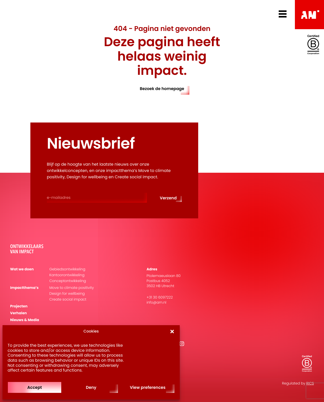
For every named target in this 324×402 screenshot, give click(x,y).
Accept (34, 387)
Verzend (168, 198)
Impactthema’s (24, 287)
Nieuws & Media (24, 320)
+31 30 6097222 (160, 297)
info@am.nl (156, 302)
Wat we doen (22, 269)
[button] (172, 331)
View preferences (148, 387)
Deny (91, 387)
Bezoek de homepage (162, 89)
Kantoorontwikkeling (67, 275)
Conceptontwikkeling (67, 280)
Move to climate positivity (71, 287)
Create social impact (67, 299)
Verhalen (18, 313)
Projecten (19, 306)
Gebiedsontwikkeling (67, 269)
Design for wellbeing (67, 293)
